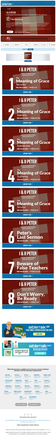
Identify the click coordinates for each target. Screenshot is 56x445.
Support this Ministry (21, 404)
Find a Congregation (34, 404)
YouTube (25, 44)
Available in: (25, 49)
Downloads (16, 44)
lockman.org (47, 429)
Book (44, 44)
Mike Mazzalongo (17, 19)
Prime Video (35, 44)
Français (30, 49)
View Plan (10, 31)
